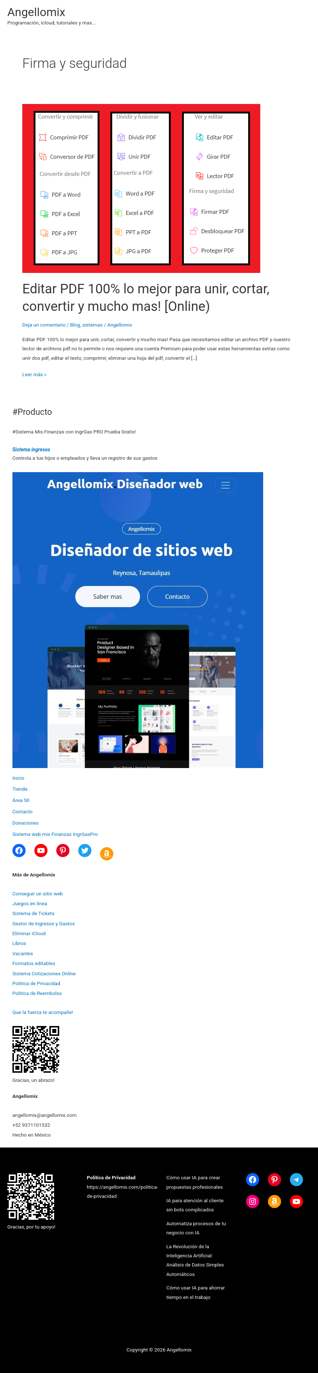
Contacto (22, 811)
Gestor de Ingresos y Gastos (43, 923)
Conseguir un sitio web (37, 893)
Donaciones (25, 823)
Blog (75, 325)
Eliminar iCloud (29, 933)
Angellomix (36, 12)
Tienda (19, 789)
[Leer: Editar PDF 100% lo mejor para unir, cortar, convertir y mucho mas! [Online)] (141, 188)
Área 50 (21, 800)
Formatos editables (33, 963)
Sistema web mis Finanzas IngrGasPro (55, 834)
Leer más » (34, 374)
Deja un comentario (43, 325)
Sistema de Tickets (33, 913)
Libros (19, 943)
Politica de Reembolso (37, 993)
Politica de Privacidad (36, 983)
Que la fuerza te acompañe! (42, 1012)
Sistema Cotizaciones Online (44, 973)
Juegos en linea (29, 903)
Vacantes (22, 953)
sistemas (92, 325)
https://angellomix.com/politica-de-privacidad (122, 1187)
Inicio (18, 778)
